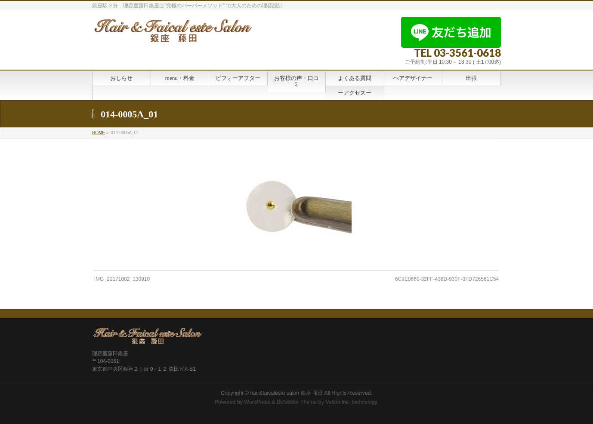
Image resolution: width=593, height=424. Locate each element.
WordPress (257, 402)
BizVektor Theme (297, 402)
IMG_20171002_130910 (122, 279)
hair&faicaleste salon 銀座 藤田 (286, 393)
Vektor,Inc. (337, 402)
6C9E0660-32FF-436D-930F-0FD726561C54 (447, 279)
